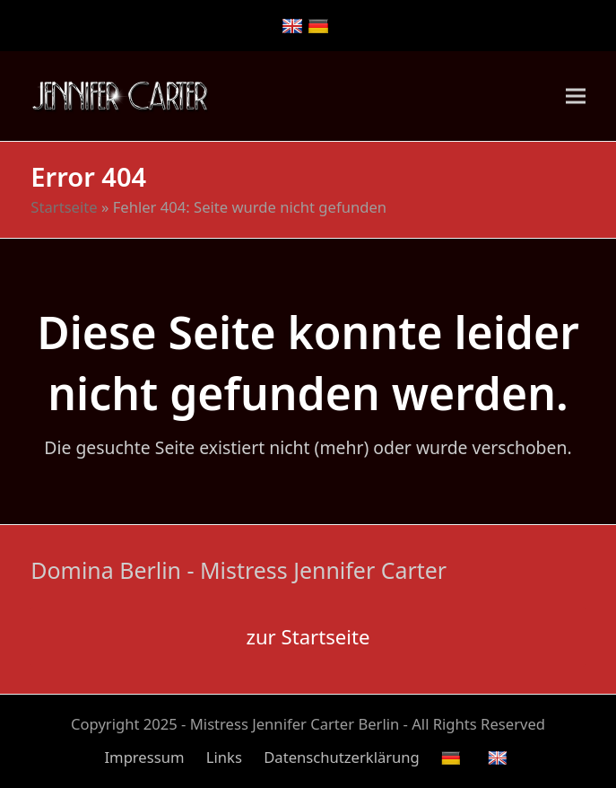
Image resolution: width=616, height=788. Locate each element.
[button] (576, 95)
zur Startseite (308, 636)
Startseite (63, 207)
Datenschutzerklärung (342, 757)
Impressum (144, 757)
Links (224, 757)
